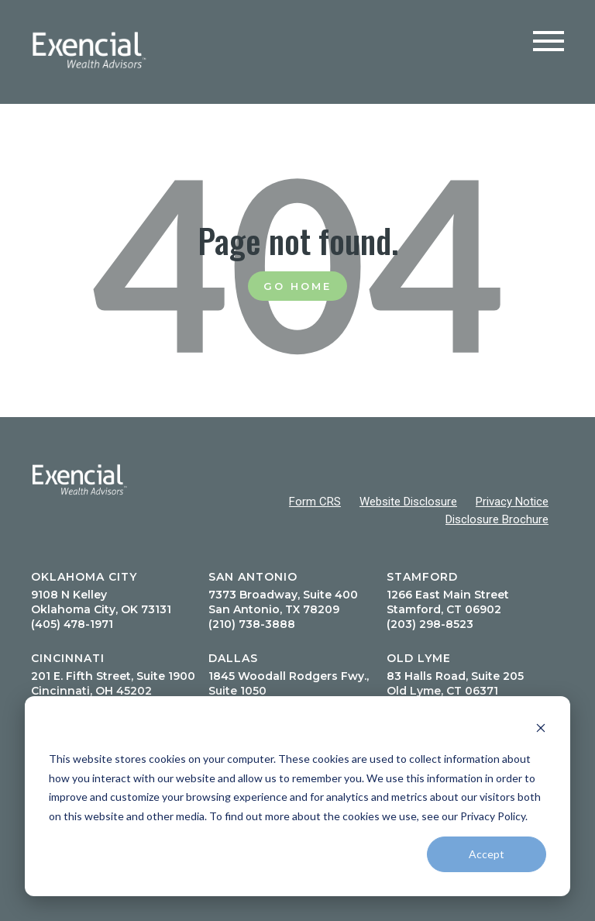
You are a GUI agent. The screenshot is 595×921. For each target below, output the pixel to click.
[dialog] (297, 796)
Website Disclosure (408, 502)
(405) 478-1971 (72, 624)
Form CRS (315, 502)
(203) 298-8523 (430, 624)
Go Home (297, 286)
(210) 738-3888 (251, 624)
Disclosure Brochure (497, 519)
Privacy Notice (512, 502)
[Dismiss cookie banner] (540, 730)
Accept (486, 854)
